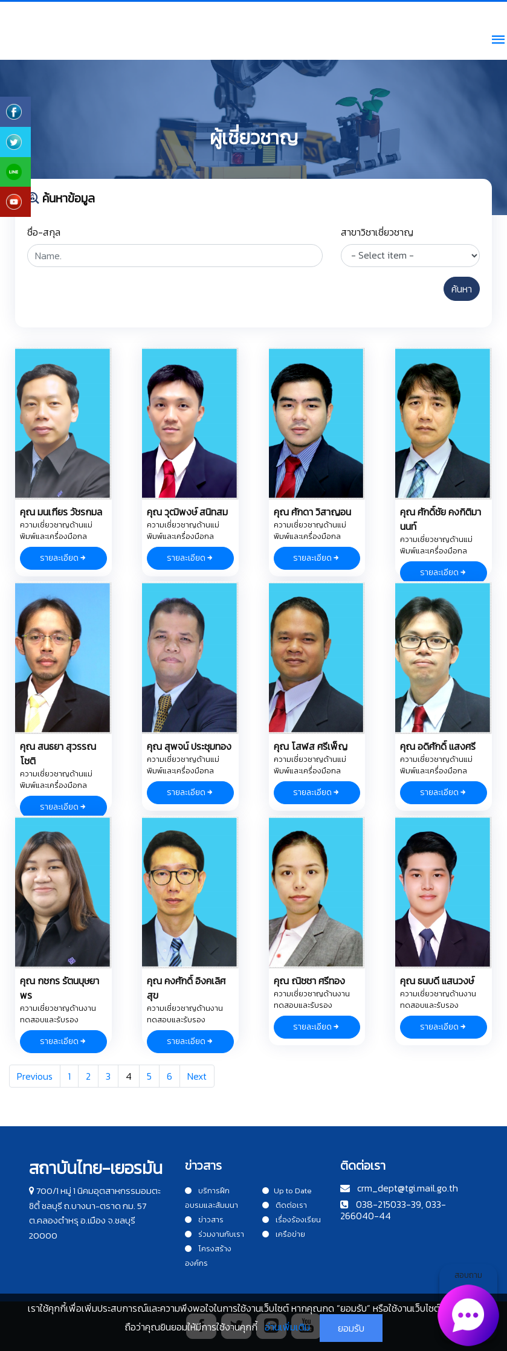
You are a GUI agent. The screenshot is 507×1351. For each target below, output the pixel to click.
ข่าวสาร (204, 1219)
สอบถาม (468, 1305)
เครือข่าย (283, 1234)
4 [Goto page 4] (129, 1076)
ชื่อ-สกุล (43, 232)
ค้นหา (461, 289)
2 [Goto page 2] (88, 1076)
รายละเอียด (63, 558)
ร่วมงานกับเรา (214, 1234)
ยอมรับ (351, 1328)
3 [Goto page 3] (108, 1076)
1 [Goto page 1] (69, 1076)
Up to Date (287, 1190)
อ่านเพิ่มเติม (287, 1327)
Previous (35, 1076)
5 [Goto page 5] (149, 1076)
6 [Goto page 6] (169, 1076)
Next (197, 1076)
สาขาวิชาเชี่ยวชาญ (377, 232)
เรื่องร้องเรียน (291, 1219)
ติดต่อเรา (284, 1205)
